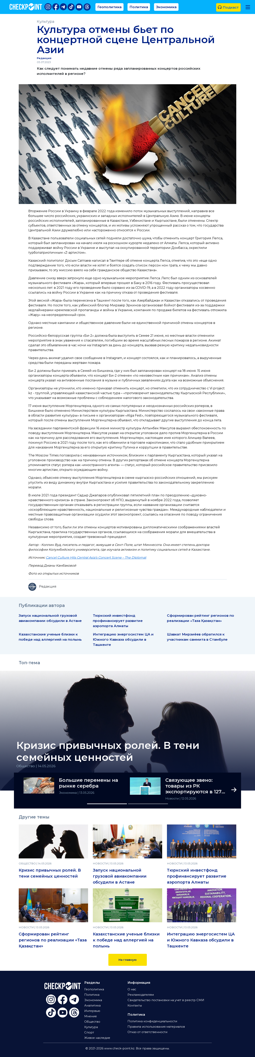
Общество (92, 1021)
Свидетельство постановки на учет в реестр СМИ (166, 1000)
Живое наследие (97, 1038)
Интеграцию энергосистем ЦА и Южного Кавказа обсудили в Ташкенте (123, 639)
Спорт (89, 1032)
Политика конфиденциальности (152, 1021)
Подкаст (228, 7)
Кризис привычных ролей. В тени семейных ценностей (107, 751)
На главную (128, 960)
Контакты (135, 1005)
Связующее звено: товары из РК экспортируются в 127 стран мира (193, 786)
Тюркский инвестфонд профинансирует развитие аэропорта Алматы (118, 620)
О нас (132, 989)
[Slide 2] (148, 804)
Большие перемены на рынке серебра (88, 783)
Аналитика (92, 1005)
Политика (138, 7)
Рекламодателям (141, 995)
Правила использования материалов (156, 1026)
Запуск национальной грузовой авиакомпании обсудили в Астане (119, 876)
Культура (45, 21)
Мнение (90, 1016)
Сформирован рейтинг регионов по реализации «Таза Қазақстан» (53, 940)
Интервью (92, 1011)
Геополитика (109, 7)
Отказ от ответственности (147, 1032)
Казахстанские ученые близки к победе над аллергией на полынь (126, 940)
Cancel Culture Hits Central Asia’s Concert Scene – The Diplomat (96, 557)
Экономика (166, 7)
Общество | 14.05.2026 (36, 766)
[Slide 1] (107, 804)
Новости (172, 798)
